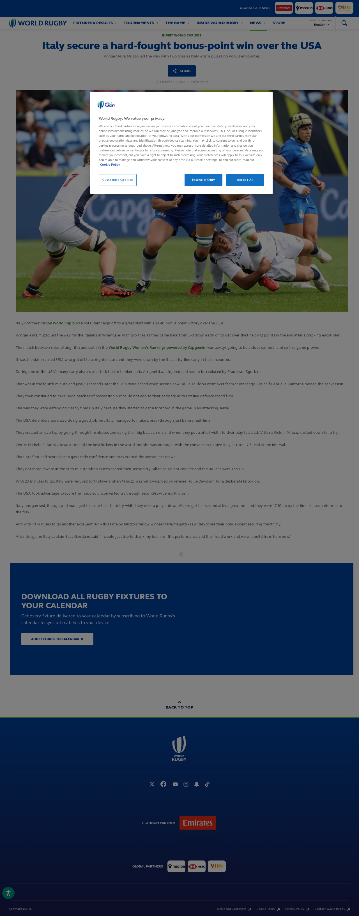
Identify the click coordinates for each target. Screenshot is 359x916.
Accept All (245, 180)
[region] (181, 143)
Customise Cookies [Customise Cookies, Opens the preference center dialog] (117, 180)
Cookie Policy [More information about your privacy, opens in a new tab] (110, 165)
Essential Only (203, 180)
